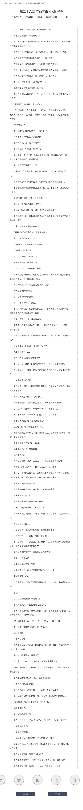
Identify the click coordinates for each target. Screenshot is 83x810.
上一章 (25, 794)
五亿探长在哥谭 (17, 3)
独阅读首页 (8, 3)
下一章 (57, 794)
